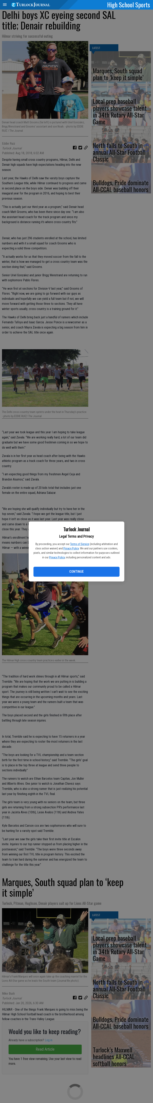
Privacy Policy (71, 548)
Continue (76, 572)
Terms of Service (79, 544)
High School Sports (128, 4)
